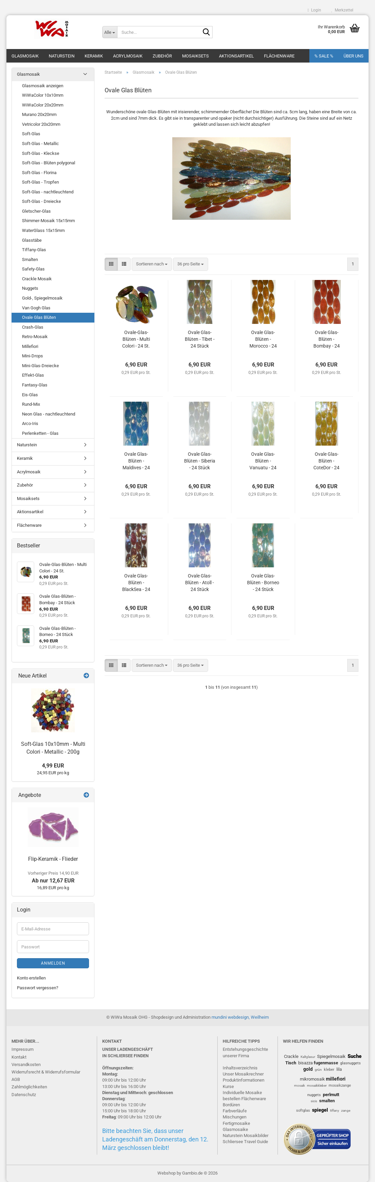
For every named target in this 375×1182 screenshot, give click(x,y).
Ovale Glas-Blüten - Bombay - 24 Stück (326, 339)
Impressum (23, 1049)
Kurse (228, 1086)
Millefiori (30, 346)
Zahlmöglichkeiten (29, 1086)
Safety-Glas (33, 268)
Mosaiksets (195, 55)
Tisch (290, 1062)
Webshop (166, 1173)
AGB (16, 1079)
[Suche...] (109, 32)
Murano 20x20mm (39, 114)
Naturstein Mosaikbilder (245, 1135)
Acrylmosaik (127, 55)
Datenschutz (24, 1094)
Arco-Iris (30, 423)
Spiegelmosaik (331, 1056)
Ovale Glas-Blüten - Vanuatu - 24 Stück (263, 461)
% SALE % (323, 55)
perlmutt (331, 1094)
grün (318, 1069)
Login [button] (314, 10)
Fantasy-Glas (34, 384)
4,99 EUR (53, 765)
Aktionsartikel (236, 55)
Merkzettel (342, 10)
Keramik (94, 55)
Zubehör (162, 55)
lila (339, 1069)
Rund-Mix (31, 404)
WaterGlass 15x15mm (43, 230)
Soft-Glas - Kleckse (40, 153)
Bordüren (231, 1104)
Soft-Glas (31, 133)
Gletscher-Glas (36, 211)
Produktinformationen (243, 1080)
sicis (314, 1101)
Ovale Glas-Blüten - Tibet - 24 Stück (200, 339)
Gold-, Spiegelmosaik (42, 298)
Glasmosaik (25, 55)
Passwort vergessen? (37, 987)
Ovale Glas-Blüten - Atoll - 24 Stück (199, 582)
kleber (329, 1069)
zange (345, 1110)
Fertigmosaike (236, 1123)
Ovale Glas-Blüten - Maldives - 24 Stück (136, 461)
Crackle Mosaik (37, 278)
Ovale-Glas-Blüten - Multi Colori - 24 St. (136, 339)
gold (308, 1069)
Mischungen (234, 1116)
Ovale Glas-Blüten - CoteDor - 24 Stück (326, 461)
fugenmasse (326, 1062)
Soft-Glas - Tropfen (40, 182)
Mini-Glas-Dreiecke (40, 365)
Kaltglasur (308, 1057)
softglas (303, 1110)
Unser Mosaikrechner (243, 1074)
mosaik (299, 1085)
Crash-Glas (32, 327)
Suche (354, 1056)
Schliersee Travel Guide (245, 1141)
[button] (111, 264)
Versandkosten (26, 1064)
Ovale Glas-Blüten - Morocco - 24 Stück (263, 339)
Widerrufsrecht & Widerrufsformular (46, 1071)
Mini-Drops (32, 355)
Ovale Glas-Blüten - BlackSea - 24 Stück (136, 583)
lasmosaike (237, 1129)
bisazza (305, 1062)
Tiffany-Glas (34, 249)
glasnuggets (350, 1063)
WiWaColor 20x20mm (42, 105)
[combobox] (152, 264)
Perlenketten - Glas (40, 433)
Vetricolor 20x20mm (41, 124)
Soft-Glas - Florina (39, 172)
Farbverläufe (235, 1110)
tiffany (334, 1110)
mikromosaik (312, 1079)
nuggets (314, 1095)
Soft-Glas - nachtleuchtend (47, 191)
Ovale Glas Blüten (39, 317)
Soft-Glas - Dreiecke (41, 201)
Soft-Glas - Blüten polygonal (48, 162)
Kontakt (19, 1057)
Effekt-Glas (33, 375)
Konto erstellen (31, 977)
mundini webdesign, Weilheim (240, 1017)
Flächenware (279, 55)
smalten (327, 1100)
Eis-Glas (30, 394)
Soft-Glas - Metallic (40, 143)
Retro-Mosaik (35, 336)
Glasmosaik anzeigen (42, 85)
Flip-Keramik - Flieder (53, 859)
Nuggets (30, 288)
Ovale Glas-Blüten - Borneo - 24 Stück (263, 582)
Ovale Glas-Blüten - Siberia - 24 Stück (199, 460)
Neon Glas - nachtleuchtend (48, 414)
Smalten (30, 259)
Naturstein (61, 55)
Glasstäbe (32, 240)
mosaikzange (340, 1085)
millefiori (336, 1079)
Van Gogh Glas (36, 307)
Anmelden (53, 963)
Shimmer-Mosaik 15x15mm (48, 220)
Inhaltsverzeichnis (240, 1067)
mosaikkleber (317, 1085)
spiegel (320, 1110)
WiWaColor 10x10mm (42, 95)
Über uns (353, 55)
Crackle (291, 1056)
